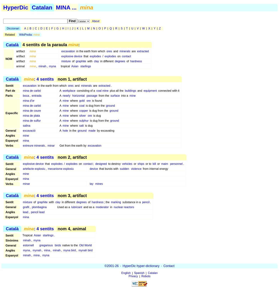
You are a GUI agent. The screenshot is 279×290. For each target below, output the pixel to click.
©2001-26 (112, 266)
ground (110, 105)
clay (96, 61)
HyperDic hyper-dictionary (141, 266)
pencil (146, 202)
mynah (37, 250)
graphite (81, 61)
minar (51, 145)
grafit (26, 207)
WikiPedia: (29, 34)
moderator (102, 207)
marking (116, 202)
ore (88, 100)
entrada (36, 95)
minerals (125, 51)
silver (82, 115)
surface (115, 95)
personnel (176, 163)
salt (81, 125)
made (92, 130)
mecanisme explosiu (61, 168)
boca (26, 95)
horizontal (78, 95)
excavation (68, 51)
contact (126, 56)
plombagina (39, 207)
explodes (95, 56)
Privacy (133, 276)
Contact (168, 266)
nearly (66, 95)
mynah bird (85, 250)
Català (12, 44)
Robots (146, 276)
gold (82, 100)
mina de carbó (32, 90)
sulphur (83, 120)
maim (164, 163)
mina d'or (28, 100)
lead (25, 212)
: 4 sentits (39, 79)
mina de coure (32, 110)
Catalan (42, 7)
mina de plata (31, 115)
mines (99, 183)
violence (136, 168)
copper (83, 110)
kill (154, 163)
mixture (66, 61)
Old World (85, 245)
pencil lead (38, 212)
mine (133, 95)
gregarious (46, 245)
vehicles (127, 163)
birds (58, 245)
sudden (124, 168)
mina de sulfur (32, 120)
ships (141, 163)
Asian (74, 66)
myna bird (69, 250)
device (94, 168)
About (95, 21)
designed (101, 163)
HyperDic (15, 7)
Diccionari (13, 28)
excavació (29, 130)
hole (65, 130)
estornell (28, 245)
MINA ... (66, 7)
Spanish (139, 273)
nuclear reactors (124, 207)
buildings (130, 90)
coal (81, 105)
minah (42, 66)
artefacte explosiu (34, 168)
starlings (85, 66)
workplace (69, 90)
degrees (120, 61)
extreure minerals (34, 145)
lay (91, 183)
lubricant (76, 207)
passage (91, 95)
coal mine (102, 90)
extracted (143, 51)
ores (109, 51)
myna (52, 66)
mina (26, 140)
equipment (150, 90)
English (126, 273)
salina (26, 125)
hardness (136, 61)
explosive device (71, 56)
